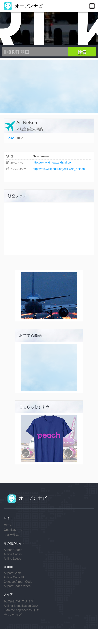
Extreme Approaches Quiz (21, 610)
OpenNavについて (16, 529)
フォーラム (11, 534)
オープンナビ (23, 5)
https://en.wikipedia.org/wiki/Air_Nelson (59, 168)
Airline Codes (13, 554)
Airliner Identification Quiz (21, 605)
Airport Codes (13, 549)
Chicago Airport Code (18, 581)
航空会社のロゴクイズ (19, 601)
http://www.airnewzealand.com (53, 162)
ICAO (11, 138)
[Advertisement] (49, 86)
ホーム (8, 524)
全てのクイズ (13, 614)
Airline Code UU (14, 577)
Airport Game (13, 573)
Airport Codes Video (17, 586)
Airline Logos (12, 558)
